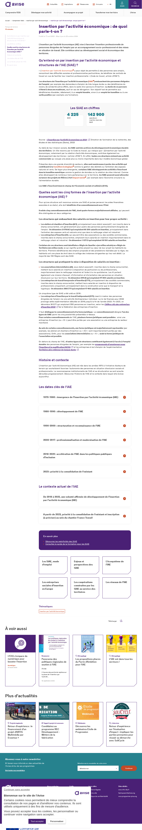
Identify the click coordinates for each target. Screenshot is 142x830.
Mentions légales (94, 790)
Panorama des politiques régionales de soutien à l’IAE (54, 662)
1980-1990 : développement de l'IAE (63, 411)
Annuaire (98, 4)
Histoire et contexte (14, 55)
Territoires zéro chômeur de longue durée (57, 350)
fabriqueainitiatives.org (126, 793)
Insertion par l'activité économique (37, 20)
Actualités (52, 4)
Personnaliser (56, 821)
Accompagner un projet (73, 12)
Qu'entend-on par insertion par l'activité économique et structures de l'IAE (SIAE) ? (18, 38)
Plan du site (92, 793)
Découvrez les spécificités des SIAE (61, 541)
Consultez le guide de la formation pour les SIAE (67, 544)
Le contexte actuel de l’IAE (16, 62)
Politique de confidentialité (98, 796)
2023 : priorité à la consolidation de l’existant (67, 471)
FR (110, 4)
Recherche (135, 6)
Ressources (83, 4)
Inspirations (67, 4)
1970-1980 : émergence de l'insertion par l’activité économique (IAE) (80, 397)
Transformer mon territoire (107, 12)
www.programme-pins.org (127, 796)
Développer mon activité (41, 12)
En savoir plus (12, 65)
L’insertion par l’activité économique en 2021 (67, 140)
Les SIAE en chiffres (14, 44)
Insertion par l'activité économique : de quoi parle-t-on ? (67, 20)
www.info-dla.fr (123, 790)
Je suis (122, 6)
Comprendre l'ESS (13, 12)
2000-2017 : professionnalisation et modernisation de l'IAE (75, 440)
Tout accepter (37, 821)
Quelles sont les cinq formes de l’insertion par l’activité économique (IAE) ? (18, 49)
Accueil (7, 20)
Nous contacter (52, 786)
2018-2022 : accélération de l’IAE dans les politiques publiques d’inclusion (77, 456)
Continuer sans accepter (17, 789)
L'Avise (133, 12)
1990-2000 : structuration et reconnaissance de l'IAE (72, 425)
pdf (121, 621)
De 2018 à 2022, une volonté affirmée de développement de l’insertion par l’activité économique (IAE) (81, 498)
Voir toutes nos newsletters (15, 770)
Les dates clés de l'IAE (15, 58)
